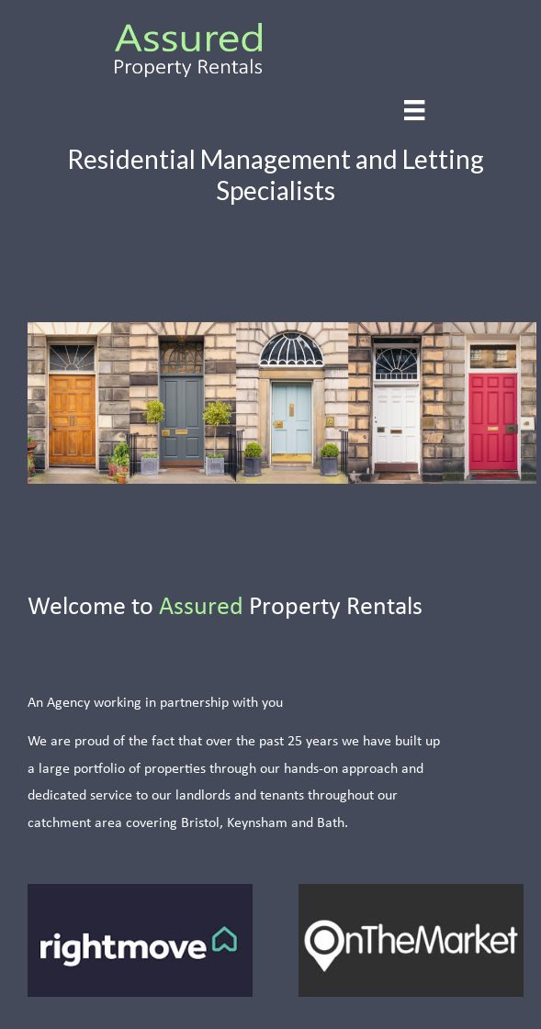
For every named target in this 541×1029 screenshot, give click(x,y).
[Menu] (414, 111)
